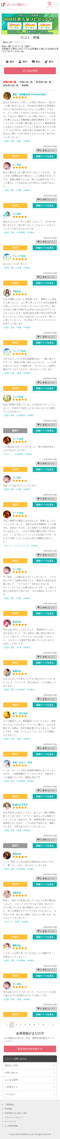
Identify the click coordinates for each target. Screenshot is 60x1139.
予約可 (15, 156)
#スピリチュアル (22, 546)
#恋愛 (19, 141)
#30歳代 (26, 141)
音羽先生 (16, 622)
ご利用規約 (9, 1104)
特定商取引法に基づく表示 (16, 1113)
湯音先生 (16, 854)
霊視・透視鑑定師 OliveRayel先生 (29, 94)
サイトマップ (10, 1121)
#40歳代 (26, 190)
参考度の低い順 (10, 85)
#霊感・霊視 (9, 141)
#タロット (8, 454)
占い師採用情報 (11, 1126)
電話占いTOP (7, 42)
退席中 (15, 430)
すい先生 (16, 164)
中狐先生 (16, 291)
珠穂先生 (16, 671)
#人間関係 (21, 232)
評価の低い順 (26, 82)
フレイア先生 (19, 256)
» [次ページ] (52, 1024)
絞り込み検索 (30, 70)
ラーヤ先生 (17, 439)
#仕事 (19, 647)
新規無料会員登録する (30, 1049)
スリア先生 (17, 397)
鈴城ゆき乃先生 (20, 804)
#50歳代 (26, 373)
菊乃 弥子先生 (20, 713)
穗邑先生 (16, 945)
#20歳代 (34, 546)
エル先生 (16, 214)
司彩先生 (16, 892)
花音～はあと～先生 (22, 762)
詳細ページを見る (45, 156)
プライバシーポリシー (14, 1117)
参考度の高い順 (43, 82)
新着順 (25, 85)
